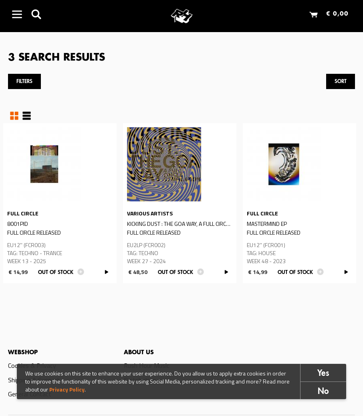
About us (139, 352)
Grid (14, 116)
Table (26, 116)
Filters (24, 81)
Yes (323, 374)
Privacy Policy (67, 390)
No (323, 392)
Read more (60, 203)
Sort (341, 81)
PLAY (106, 272)
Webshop (23, 352)
